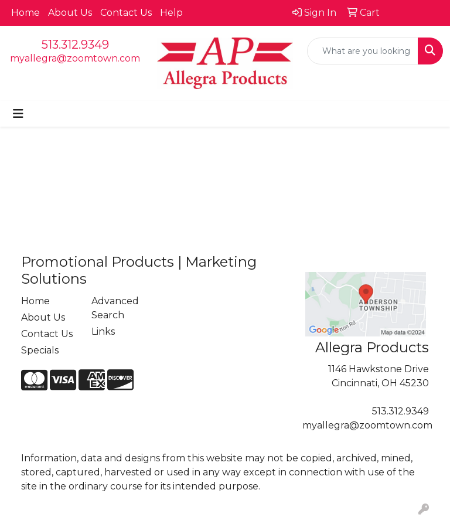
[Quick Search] (362, 51)
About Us (70, 12)
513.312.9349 (75, 45)
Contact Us (126, 12)
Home (25, 12)
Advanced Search (115, 308)
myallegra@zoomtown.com (75, 58)
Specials (40, 350)
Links (103, 331)
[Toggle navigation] (18, 114)
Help (171, 12)
